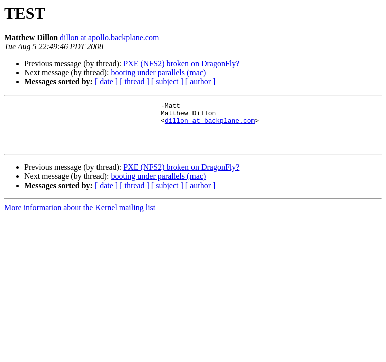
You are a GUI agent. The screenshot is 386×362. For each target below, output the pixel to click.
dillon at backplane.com (210, 124)
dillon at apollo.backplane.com (109, 37)
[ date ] (106, 81)
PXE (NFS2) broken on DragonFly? (181, 63)
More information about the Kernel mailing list (79, 216)
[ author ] (200, 81)
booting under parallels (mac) (158, 72)
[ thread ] (134, 81)
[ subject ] (167, 81)
